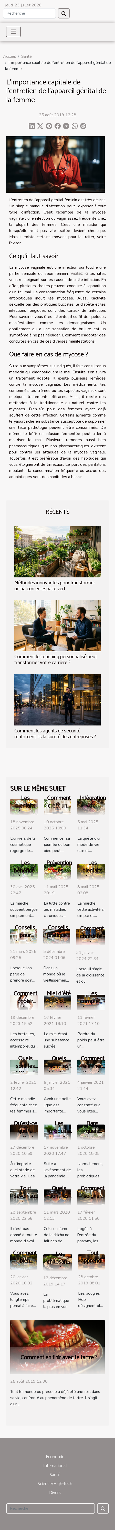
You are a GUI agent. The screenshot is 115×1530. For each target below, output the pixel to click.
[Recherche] (29, 13)
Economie (55, 1457)
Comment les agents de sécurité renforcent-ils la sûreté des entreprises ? (55, 734)
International (55, 1466)
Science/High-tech (55, 1484)
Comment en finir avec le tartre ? (58, 1357)
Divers (55, 1493)
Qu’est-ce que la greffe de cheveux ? (25, 1135)
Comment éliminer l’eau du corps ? (92, 1070)
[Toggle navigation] (13, 32)
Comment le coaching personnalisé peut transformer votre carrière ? (55, 660)
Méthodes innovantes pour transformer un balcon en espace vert (54, 586)
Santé (26, 56)
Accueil (9, 56)
